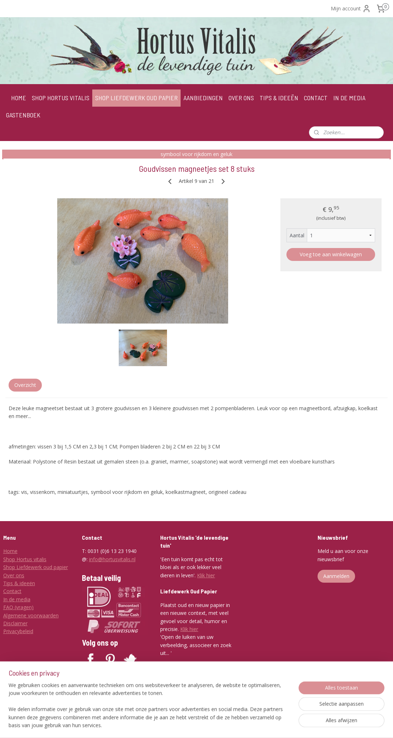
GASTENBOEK (23, 115)
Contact (12, 591)
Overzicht (25, 384)
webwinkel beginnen (230, 725)
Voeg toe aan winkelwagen (331, 254)
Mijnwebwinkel (291, 725)
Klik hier (206, 575)
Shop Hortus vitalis (24, 559)
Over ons (13, 575)
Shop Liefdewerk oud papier (35, 567)
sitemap (187, 725)
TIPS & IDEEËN (279, 98)
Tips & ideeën (19, 583)
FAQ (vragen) (18, 607)
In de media (16, 599)
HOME (18, 98)
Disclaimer (15, 623)
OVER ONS (241, 98)
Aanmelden (336, 576)
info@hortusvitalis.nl (112, 559)
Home (10, 551)
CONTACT (316, 98)
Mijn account (351, 8)
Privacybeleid (18, 631)
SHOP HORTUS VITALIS (60, 98)
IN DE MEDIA (349, 98)
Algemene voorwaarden (31, 615)
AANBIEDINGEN (203, 98)
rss (202, 725)
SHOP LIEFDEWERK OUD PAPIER (136, 98)
